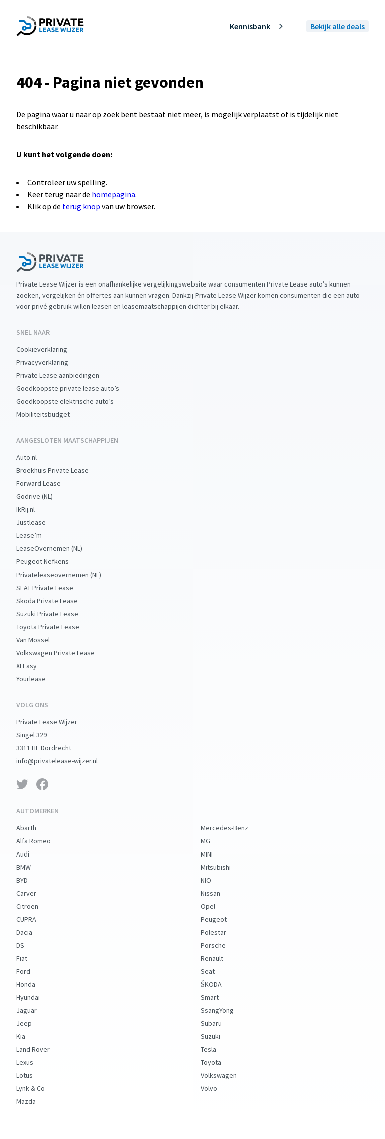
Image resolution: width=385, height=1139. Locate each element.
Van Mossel (41, 640)
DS (28, 945)
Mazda (34, 1101)
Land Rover (41, 1049)
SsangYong (225, 1010)
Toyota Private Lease (55, 627)
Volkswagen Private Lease (63, 653)
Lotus (32, 1075)
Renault (220, 958)
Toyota (219, 1062)
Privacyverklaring (50, 362)
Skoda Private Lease (55, 601)
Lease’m (37, 535)
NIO (214, 880)
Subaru (219, 1023)
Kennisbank (258, 26)
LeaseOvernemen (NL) (57, 548)
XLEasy (34, 666)
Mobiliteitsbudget (51, 414)
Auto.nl (34, 457)
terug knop (81, 206)
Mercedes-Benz (232, 828)
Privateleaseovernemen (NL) (66, 575)
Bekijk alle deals (337, 26)
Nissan (218, 893)
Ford (31, 971)
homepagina (113, 194)
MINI (215, 854)
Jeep (32, 1023)
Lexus (32, 1062)
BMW (31, 867)
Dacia (32, 932)
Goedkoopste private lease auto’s (75, 388)
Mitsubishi (224, 867)
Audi (30, 854)
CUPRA (34, 919)
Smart (218, 997)
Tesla (216, 1049)
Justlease (39, 522)
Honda (33, 984)
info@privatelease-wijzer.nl (65, 761)
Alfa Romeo (41, 841)
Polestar (221, 932)
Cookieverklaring (49, 349)
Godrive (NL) (42, 496)
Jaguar (34, 1010)
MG (213, 841)
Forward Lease (46, 483)
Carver (34, 893)
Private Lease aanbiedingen (65, 375)
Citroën (35, 906)
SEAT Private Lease (52, 588)
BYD (30, 880)
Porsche (221, 945)
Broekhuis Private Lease (60, 470)
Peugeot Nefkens (50, 561)
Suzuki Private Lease (55, 614)
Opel (216, 906)
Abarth (34, 828)
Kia (28, 1036)
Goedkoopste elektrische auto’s (73, 401)
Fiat (29, 958)
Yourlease (39, 679)
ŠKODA (219, 984)
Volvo (217, 1088)
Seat (216, 971)
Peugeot (222, 919)
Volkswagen (227, 1075)
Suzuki (218, 1036)
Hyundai (36, 997)
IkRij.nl (33, 509)
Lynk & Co (38, 1088)
